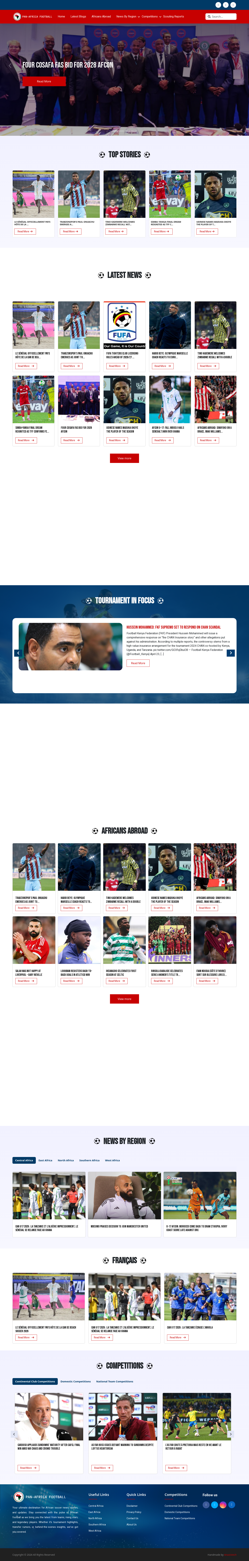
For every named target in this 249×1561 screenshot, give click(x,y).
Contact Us (132, 1518)
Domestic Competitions (177, 1512)
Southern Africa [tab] (89, 1160)
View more (124, 458)
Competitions (150, 17)
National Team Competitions (180, 1518)
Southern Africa (97, 1524)
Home (61, 17)
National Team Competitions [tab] (114, 1381)
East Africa (94, 1512)
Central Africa (96, 1506)
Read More (44, 81)
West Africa (95, 1531)
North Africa (95, 1518)
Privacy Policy (134, 1512)
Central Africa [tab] (24, 1160)
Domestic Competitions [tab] (76, 1381)
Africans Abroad (101, 17)
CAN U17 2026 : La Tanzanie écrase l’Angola (190, 1327)
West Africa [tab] (112, 1160)
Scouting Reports (173, 17)
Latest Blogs (78, 17)
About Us (132, 1524)
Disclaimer (132, 1506)
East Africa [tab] (45, 1160)
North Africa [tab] (66, 1160)
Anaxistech (230, 1554)
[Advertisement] (31, 277)
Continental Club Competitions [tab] (35, 1381)
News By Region (126, 17)
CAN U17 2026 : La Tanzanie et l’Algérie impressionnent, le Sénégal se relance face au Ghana (122, 1329)
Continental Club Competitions (181, 1506)
